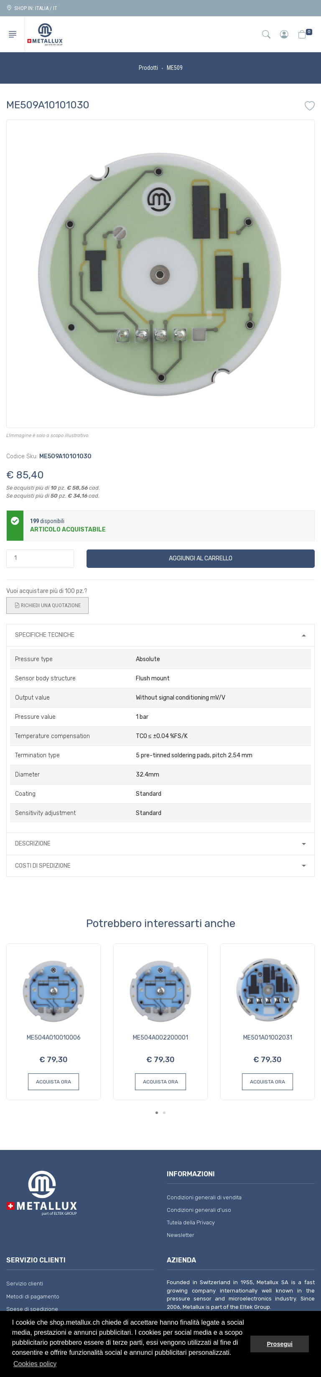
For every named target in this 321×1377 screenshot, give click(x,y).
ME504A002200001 (160, 1037)
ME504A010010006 (54, 1037)
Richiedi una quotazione (47, 605)
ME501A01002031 (267, 1037)
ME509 (175, 67)
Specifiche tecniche (44, 635)
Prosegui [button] (280, 1344)
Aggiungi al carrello (200, 558)
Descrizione (33, 843)
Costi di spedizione (43, 865)
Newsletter (180, 1235)
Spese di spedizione (32, 1309)
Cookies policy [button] (34, 1363)
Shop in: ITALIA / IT (31, 8)
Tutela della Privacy (191, 1222)
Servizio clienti (24, 1283)
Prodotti (148, 67)
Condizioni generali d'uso (199, 1210)
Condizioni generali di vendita (204, 1197)
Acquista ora (53, 1082)
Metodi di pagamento (32, 1296)
